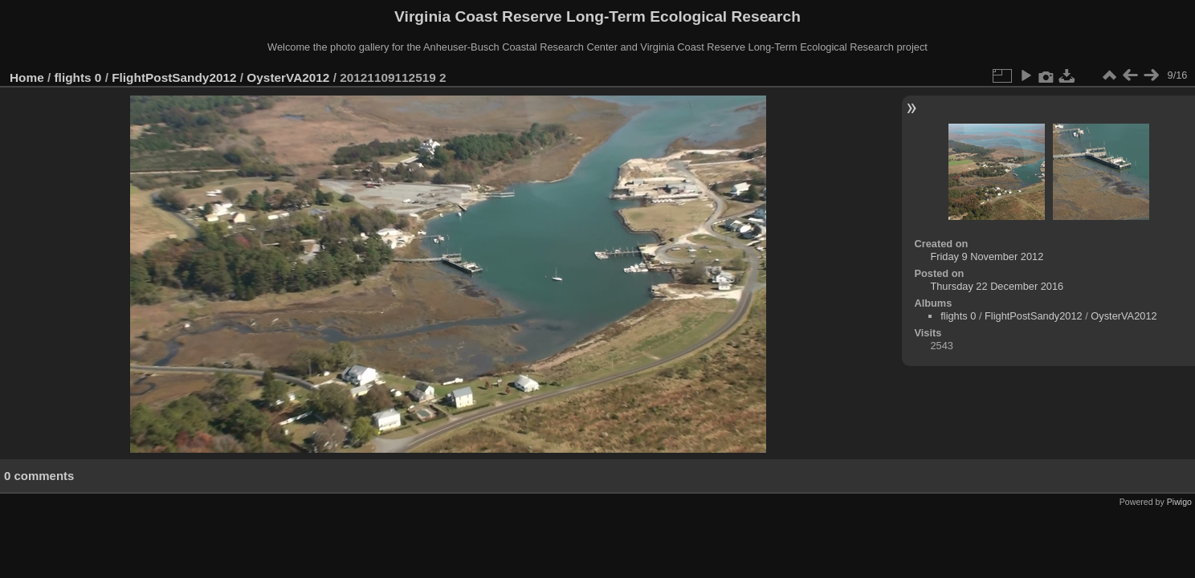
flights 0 (78, 77)
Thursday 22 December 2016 (996, 286)
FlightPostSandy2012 (174, 77)
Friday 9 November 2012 (986, 256)
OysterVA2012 (288, 77)
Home (27, 77)
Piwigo (1179, 502)
